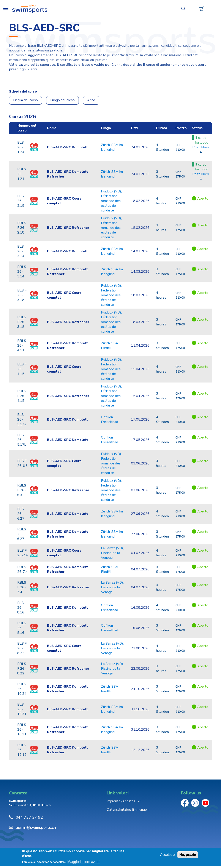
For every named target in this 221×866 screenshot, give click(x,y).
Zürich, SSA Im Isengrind (112, 147)
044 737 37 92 (29, 817)
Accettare (167, 854)
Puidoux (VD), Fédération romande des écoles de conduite (111, 201)
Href (201, 157)
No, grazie (187, 854)
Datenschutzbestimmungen (127, 809)
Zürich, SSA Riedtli (109, 346)
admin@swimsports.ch (36, 827)
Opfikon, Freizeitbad (109, 419)
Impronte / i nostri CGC (124, 801)
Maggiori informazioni (83, 862)
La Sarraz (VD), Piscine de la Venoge (112, 553)
